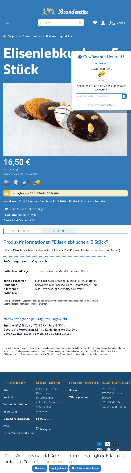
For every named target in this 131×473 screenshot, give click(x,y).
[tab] (21, 231)
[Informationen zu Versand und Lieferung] (80, 57)
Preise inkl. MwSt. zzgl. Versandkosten (20, 174)
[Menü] (7, 22)
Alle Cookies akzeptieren (85, 468)
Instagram (46, 429)
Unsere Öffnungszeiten (78, 394)
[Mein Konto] (103, 22)
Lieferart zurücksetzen (101, 105)
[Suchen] (80, 22)
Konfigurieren (58, 468)
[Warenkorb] (117, 22)
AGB (6, 426)
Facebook (46, 419)
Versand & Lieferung (15, 404)
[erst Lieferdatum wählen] (99, 96)
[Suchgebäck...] (57, 22)
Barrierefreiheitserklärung (16, 433)
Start (6, 390)
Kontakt (8, 397)
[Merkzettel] (95, 22)
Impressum (10, 411)
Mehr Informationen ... (56, 461)
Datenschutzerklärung (16, 418)
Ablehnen (40, 468)
